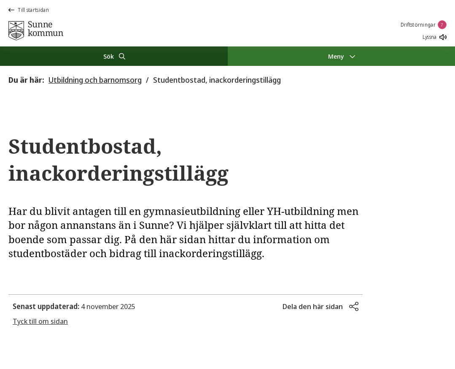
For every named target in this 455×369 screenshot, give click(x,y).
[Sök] (114, 56)
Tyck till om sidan (40, 321)
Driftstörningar (424, 24)
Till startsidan (28, 10)
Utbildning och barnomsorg (95, 80)
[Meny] (341, 56)
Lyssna (435, 37)
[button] (320, 306)
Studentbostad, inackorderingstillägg (217, 80)
